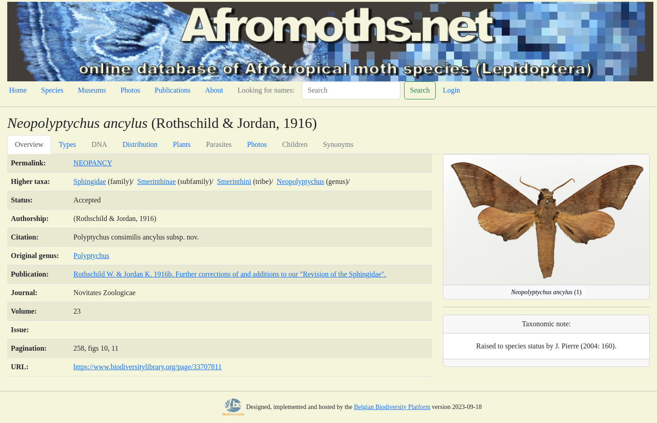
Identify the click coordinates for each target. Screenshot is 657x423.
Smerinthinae (156, 181)
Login (451, 90)
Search (420, 90)
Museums (92, 90)
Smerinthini (234, 181)
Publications (172, 90)
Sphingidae (89, 181)
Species (52, 90)
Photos (130, 90)
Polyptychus (91, 255)
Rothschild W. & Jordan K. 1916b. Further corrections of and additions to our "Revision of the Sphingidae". (229, 274)
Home (18, 90)
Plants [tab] (181, 144)
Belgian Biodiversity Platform (392, 407)
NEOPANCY (92, 163)
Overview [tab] (29, 144)
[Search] (351, 90)
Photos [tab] (257, 144)
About (214, 90)
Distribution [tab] (140, 144)
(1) (546, 292)
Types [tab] (67, 144)
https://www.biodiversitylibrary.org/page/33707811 (147, 367)
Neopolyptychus (300, 181)
